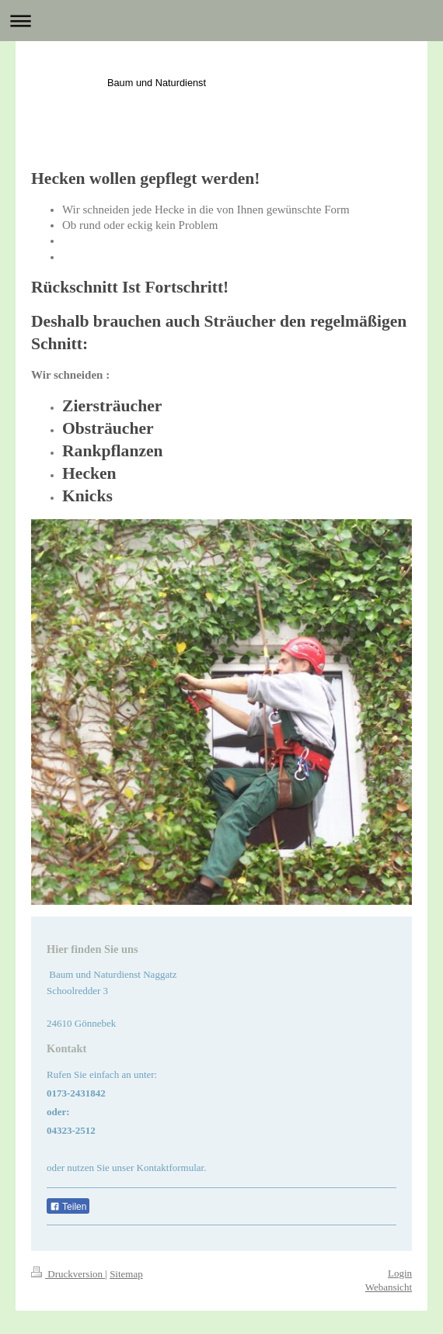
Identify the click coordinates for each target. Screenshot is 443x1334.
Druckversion (68, 1274)
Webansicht (388, 1287)
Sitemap (126, 1274)
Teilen (68, 1206)
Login (400, 1273)
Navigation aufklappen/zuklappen (221, 20)
